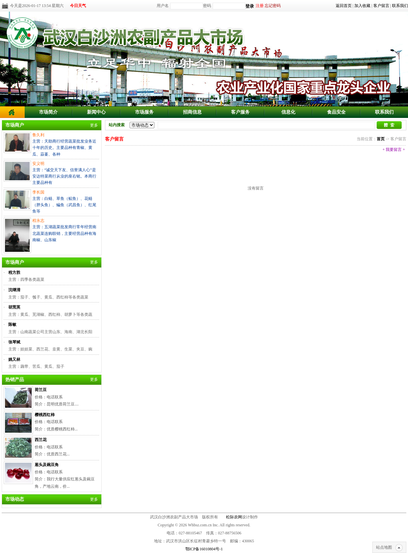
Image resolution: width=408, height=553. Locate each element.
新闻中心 (96, 112)
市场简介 (48, 112)
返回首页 (344, 5)
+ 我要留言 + (393, 149)
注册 (260, 5)
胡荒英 (14, 307)
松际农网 (234, 517)
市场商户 (14, 125)
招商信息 (192, 112)
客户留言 (381, 5)
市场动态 (14, 499)
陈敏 (12, 324)
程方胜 (14, 272)
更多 (94, 125)
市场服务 (144, 112)
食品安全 (336, 112)
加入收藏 (362, 5)
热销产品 (14, 379)
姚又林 (14, 359)
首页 (381, 139)
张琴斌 (14, 342)
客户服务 (240, 112)
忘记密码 (273, 5)
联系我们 (400, 5)
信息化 (288, 112)
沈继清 (14, 289)
